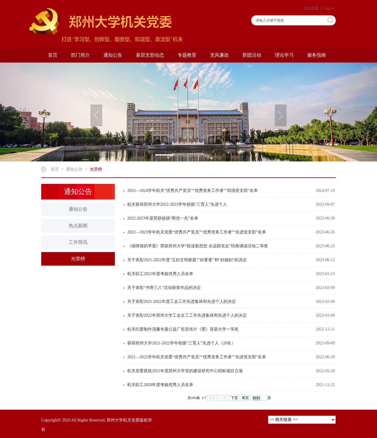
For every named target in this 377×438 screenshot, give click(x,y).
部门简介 (80, 55)
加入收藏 (311, 8)
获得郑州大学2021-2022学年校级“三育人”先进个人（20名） (181, 343)
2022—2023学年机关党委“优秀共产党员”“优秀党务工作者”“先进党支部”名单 (196, 232)
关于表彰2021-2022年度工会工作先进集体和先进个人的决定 (181, 301)
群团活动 (251, 55)
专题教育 (187, 55)
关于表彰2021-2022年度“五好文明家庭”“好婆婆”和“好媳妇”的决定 (187, 260)
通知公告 (112, 55)
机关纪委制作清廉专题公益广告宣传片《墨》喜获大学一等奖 (183, 329)
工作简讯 (78, 242)
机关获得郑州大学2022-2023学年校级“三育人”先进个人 (177, 204)
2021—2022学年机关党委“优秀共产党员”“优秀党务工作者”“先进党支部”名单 (196, 357)
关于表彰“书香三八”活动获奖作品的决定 (164, 287)
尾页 (245, 398)
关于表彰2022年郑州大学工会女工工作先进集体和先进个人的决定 (187, 315)
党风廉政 (219, 55)
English (328, 8)
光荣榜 (96, 169)
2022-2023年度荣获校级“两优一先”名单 (162, 218)
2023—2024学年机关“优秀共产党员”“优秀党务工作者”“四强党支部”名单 (192, 190)
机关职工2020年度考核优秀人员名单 (160, 385)
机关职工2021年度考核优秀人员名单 (160, 274)
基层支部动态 (150, 55)
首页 (52, 55)
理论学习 (284, 55)
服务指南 (316, 55)
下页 (234, 398)
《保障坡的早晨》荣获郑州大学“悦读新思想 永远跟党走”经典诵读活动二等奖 (197, 246)
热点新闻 (78, 225)
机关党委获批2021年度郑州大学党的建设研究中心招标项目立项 (185, 371)
